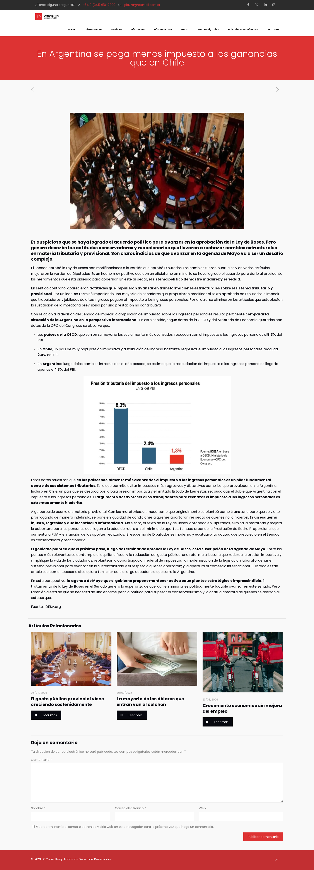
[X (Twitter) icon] (258, 4)
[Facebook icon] (249, 4)
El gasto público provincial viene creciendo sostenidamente (67, 701)
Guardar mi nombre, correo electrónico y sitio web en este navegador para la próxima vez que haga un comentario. (125, 827)
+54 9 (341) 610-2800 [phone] (99, 5)
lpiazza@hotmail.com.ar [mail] (142, 5)
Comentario (41, 760)
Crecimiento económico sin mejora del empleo (242, 708)
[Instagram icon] (275, 4)
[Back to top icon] (278, 859)
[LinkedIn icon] (266, 4)
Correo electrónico (130, 808)
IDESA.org (52, 606)
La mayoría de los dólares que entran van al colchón (150, 701)
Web (202, 808)
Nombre (38, 808)
